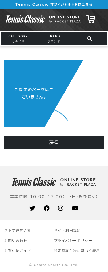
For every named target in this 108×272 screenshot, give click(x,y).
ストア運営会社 (17, 230)
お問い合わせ (15, 240)
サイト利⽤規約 (67, 230)
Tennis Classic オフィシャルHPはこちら (54, 4)
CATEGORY (18, 38)
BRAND (54, 38)
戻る (54, 142)
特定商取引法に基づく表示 (77, 250)
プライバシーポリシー (73, 240)
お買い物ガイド (17, 250)
